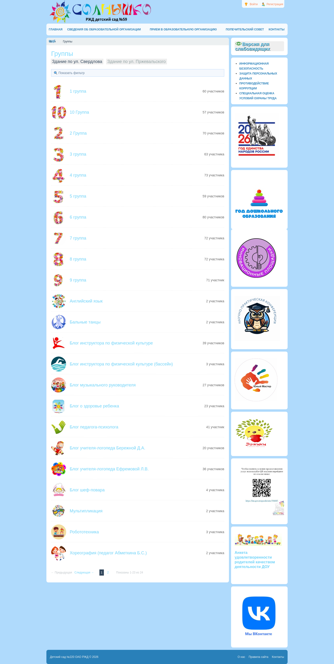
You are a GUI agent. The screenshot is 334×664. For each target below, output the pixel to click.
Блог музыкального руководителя (103, 385)
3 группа (78, 154)
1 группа (78, 91)
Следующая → (84, 572)
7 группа (78, 238)
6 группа (78, 217)
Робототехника (84, 532)
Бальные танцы (85, 322)
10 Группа (79, 112)
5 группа (78, 196)
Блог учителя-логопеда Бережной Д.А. (107, 448)
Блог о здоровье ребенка (94, 406)
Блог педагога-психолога (94, 427)
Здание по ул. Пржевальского (136, 61)
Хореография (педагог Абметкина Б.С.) (108, 553)
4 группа (78, 175)
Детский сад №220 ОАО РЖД (69, 657)
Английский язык (86, 301)
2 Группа (78, 133)
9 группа (78, 280)
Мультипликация (86, 511)
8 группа (78, 259)
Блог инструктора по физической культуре (111, 343)
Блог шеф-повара (87, 490)
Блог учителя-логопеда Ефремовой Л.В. (109, 469)
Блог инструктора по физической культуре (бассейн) (121, 364)
